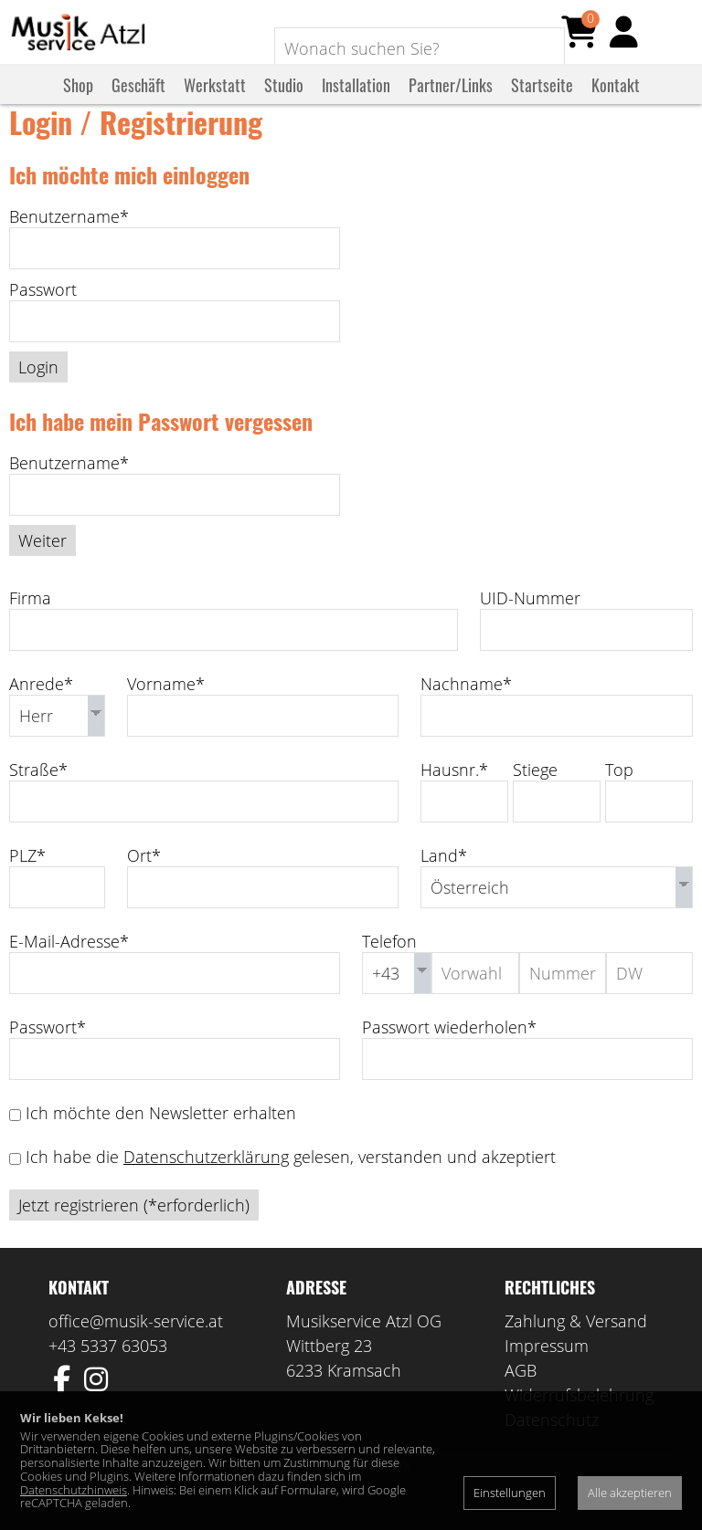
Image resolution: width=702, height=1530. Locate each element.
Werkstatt (215, 103)
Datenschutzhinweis (73, 1490)
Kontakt (615, 103)
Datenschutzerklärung (206, 1184)
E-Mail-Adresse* (69, 969)
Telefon (389, 969)
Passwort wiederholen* (449, 1054)
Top (619, 797)
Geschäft (138, 103)
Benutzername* (69, 244)
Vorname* (166, 711)
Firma (30, 625)
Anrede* (41, 711)
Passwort (43, 317)
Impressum (547, 1373)
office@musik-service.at (135, 1348)
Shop (78, 103)
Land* (443, 883)
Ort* (144, 883)
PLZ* (27, 883)
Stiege (535, 797)
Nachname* (466, 711)
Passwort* (47, 1054)
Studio (283, 103)
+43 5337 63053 (107, 1373)
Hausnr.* (454, 797)
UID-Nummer (530, 625)
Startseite (542, 103)
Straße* (38, 797)
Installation (356, 103)
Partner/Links (451, 103)
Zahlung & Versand (576, 1348)
